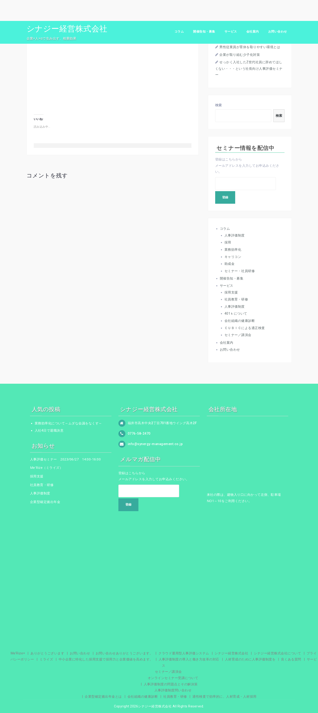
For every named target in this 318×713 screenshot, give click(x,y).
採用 (227, 242)
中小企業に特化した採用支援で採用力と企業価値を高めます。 (106, 659)
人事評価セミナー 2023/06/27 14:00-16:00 (65, 459)
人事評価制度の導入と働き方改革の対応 (189, 659)
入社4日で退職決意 (49, 430)
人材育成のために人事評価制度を (250, 659)
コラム (179, 31)
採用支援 (231, 292)
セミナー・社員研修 (239, 271)
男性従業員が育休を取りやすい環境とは (249, 47)
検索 (218, 105)
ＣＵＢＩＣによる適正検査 (244, 328)
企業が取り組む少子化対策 (239, 55)
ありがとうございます (47, 653)
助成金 (229, 264)
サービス (230, 31)
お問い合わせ (277, 31)
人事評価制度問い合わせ (173, 690)
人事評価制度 (234, 235)
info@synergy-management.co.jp (155, 444)
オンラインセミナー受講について (173, 678)
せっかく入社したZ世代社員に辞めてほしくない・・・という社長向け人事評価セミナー (249, 68)
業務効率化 (232, 249)
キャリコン (232, 257)
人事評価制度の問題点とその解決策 (171, 684)
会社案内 (252, 31)
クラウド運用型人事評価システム (183, 653)
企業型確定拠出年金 (45, 502)
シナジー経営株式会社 (67, 28)
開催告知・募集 (204, 31)
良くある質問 (291, 659)
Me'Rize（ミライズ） (46, 467)
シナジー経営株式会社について (277, 653)
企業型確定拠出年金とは (103, 696)
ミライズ (46, 659)
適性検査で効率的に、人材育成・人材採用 (224, 696)
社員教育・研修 (236, 299)
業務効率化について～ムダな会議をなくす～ (68, 423)
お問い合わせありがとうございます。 (124, 653)
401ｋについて (235, 313)
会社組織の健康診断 (239, 321)
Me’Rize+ (18, 653)
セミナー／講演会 (237, 335)
